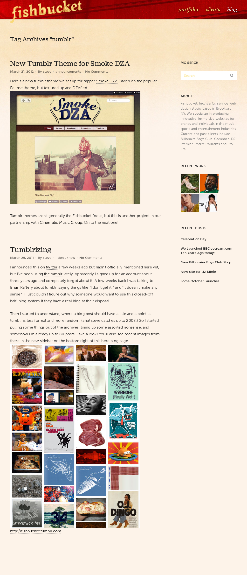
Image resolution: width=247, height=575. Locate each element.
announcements (68, 71)
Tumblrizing (30, 249)
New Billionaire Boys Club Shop (206, 262)
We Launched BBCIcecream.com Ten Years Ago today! (206, 251)
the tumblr (53, 274)
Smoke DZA (106, 81)
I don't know (65, 257)
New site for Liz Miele (198, 271)
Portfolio (188, 9)
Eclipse (16, 87)
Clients (212, 9)
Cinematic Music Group (61, 222)
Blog (232, 9)
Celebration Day (193, 239)
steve (47, 71)
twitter (51, 267)
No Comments (96, 71)
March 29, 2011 (22, 257)
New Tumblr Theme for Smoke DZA (70, 63)
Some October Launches (200, 281)
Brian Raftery (21, 287)
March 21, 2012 (22, 71)
